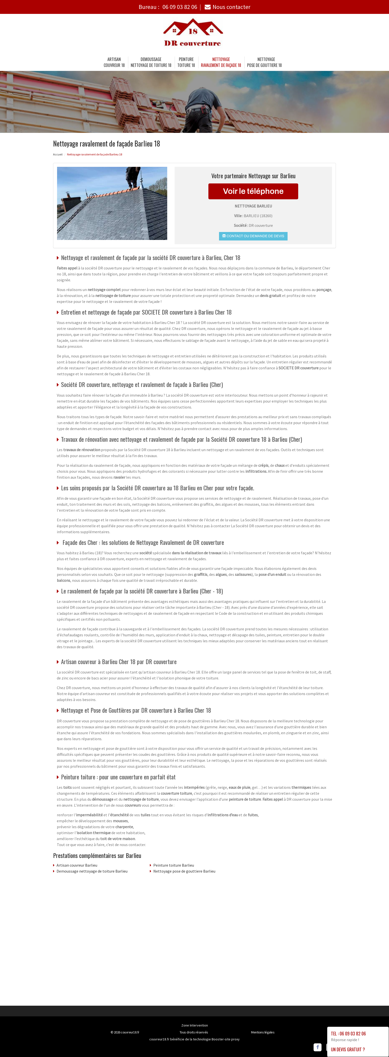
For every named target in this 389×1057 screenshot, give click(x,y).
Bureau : (168, 7)
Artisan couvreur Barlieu (77, 865)
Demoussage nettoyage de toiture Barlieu (92, 871)
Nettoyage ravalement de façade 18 (221, 62)
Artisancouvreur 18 (114, 62)
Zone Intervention (194, 1025)
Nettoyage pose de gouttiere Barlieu (184, 871)
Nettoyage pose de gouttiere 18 (264, 62)
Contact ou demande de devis (253, 236)
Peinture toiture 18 (186, 62)
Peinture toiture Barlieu (173, 865)
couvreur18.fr (130, 1032)
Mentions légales (262, 1032)
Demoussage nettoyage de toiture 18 (151, 62)
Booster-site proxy (226, 1039)
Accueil (58, 154)
